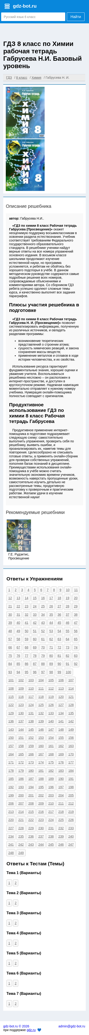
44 (51, 623)
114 (71, 688)
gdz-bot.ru (25, 6)
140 (51, 721)
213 (11, 812)
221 (21, 820)
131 (31, 713)
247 (71, 844)
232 (61, 828)
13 (18, 598)
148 (61, 729)
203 (51, 795)
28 (67, 606)
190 (61, 779)
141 (61, 721)
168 (51, 754)
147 (51, 729)
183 (61, 770)
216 (41, 812)
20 (76, 598)
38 (76, 614)
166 (31, 754)
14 (26, 598)
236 (31, 836)
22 (18, 606)
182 (51, 770)
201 (31, 795)
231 (51, 828)
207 (21, 803)
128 (71, 705)
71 (51, 647)
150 (11, 737)
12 (10, 598)
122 (11, 705)
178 (11, 770)
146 (41, 729)
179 (21, 770)
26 (51, 606)
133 (51, 713)
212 (71, 803)
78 (35, 656)
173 (31, 762)
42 (35, 623)
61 (43, 639)
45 (59, 623)
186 (21, 779)
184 (71, 770)
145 (31, 729)
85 (18, 664)
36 (59, 614)
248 (11, 853)
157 (11, 746)
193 (21, 787)
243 (31, 844)
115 (11, 697)
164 (11, 754)
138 (31, 721)
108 (11, 688)
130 (21, 713)
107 (71, 680)
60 (35, 639)
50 (26, 631)
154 (51, 737)
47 (76, 623)
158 (21, 746)
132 (41, 713)
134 (61, 713)
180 (31, 770)
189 (51, 779)
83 (76, 656)
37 (67, 614)
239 (61, 836)
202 (41, 795)
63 (59, 639)
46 (67, 623)
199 (11, 795)
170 (71, 754)
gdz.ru (31, 1030)
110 (31, 688)
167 (41, 754)
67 (18, 647)
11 (76, 590)
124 (31, 705)
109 (21, 688)
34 (43, 614)
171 (11, 762)
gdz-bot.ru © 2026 (16, 1026)
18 (59, 598)
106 (61, 680)
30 (10, 614)
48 (10, 631)
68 (26, 647)
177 (71, 762)
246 (61, 844)
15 (35, 598)
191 (71, 779)
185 (11, 779)
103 (31, 680)
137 (21, 721)
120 (61, 697)
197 (61, 787)
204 (61, 795)
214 (21, 812)
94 (18, 672)
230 (41, 828)
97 (43, 672)
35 (51, 614)
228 (21, 828)
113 (61, 688)
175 (51, 762)
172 (21, 762)
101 (11, 680)
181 (41, 770)
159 (31, 746)
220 (11, 820)
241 (11, 844)
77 (26, 656)
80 (51, 656)
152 (31, 737)
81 (59, 656)
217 (51, 812)
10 (68, 590)
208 (31, 803)
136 (11, 721)
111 (41, 688)
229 (31, 828)
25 (43, 606)
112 (51, 688)
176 (61, 762)
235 (21, 836)
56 (76, 631)
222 (31, 820)
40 (18, 623)
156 (71, 737)
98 (51, 672)
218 (61, 812)
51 (35, 631)
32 (26, 614)
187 (31, 779)
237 (41, 836)
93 (10, 672)
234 (11, 836)
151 (21, 737)
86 (26, 664)
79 (43, 656)
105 (51, 680)
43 (43, 623)
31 (18, 614)
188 (41, 779)
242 (21, 844)
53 (51, 631)
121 (71, 697)
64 (67, 639)
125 (41, 705)
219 (71, 812)
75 (10, 656)
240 (71, 836)
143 (11, 729)
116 (21, 697)
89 (51, 664)
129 (11, 713)
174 (41, 762)
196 (51, 787)
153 (41, 737)
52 (43, 631)
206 (11, 803)
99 (59, 672)
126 (51, 705)
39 (10, 623)
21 (10, 606)
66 (10, 647)
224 (51, 820)
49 (18, 631)
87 (35, 664)
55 (67, 631)
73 (67, 647)
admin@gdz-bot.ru (71, 1026)
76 (18, 656)
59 (26, 639)
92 (76, 664)
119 (51, 697)
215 (31, 812)
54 (59, 631)
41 (26, 623)
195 (41, 787)
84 (10, 664)
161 (51, 746)
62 (51, 639)
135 (71, 713)
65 (76, 639)
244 (41, 844)
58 (18, 639)
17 (51, 598)
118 (41, 697)
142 (71, 721)
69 (35, 647)
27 (59, 606)
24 (35, 606)
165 (21, 754)
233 (71, 828)
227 (11, 828)
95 (26, 672)
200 (21, 795)
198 (71, 787)
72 (59, 647)
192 (11, 787)
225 (61, 820)
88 (43, 664)
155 (61, 737)
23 (26, 606)
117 (31, 697)
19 (67, 598)
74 (76, 647)
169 (61, 754)
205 (71, 795)
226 (71, 820)
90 (59, 664)
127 (61, 705)
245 (51, 844)
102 (21, 680)
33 (35, 614)
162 (61, 746)
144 (21, 729)
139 (41, 721)
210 (51, 803)
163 (71, 746)
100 (68, 672)
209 (41, 803)
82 (67, 656)
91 (67, 664)
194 (31, 787)
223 (41, 820)
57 (10, 639)
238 (51, 836)
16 (43, 598)
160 (41, 746)
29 (76, 606)
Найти (76, 17)
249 (21, 853)
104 (41, 680)
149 (71, 729)
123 (21, 705)
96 (35, 672)
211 (61, 803)
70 (43, 647)
